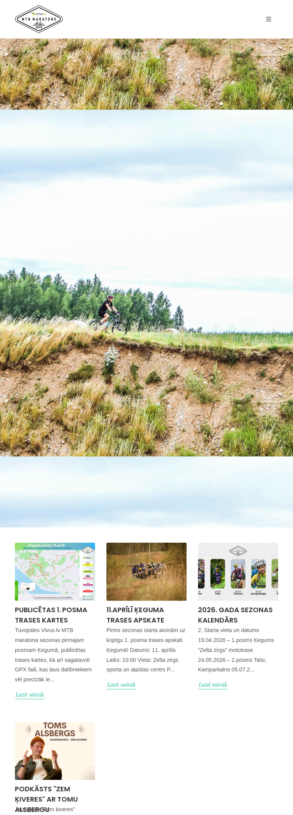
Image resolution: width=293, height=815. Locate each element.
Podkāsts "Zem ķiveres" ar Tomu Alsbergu (46, 799)
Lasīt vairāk (30, 694)
